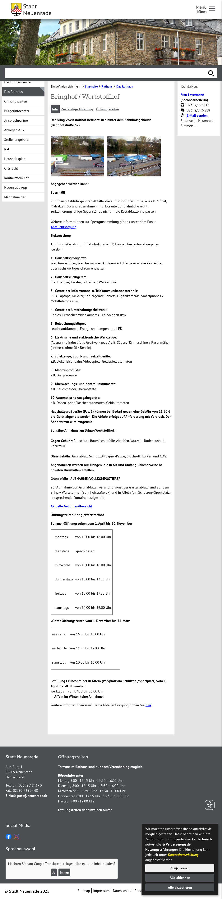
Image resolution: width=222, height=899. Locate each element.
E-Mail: (11, 795)
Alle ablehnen (180, 877)
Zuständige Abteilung (77, 109)
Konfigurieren (180, 868)
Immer (64, 872)
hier (148, 705)
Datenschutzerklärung (183, 854)
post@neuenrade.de (32, 795)
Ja (54, 872)
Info (55, 109)
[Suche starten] (211, 73)
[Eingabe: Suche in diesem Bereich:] (106, 73)
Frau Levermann (192, 95)
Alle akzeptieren (180, 887)
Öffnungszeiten (107, 109)
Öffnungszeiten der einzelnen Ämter (85, 810)
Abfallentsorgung (63, 227)
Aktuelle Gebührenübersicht (71, 506)
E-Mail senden (197, 115)
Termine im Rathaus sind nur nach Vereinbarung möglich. (100, 767)
